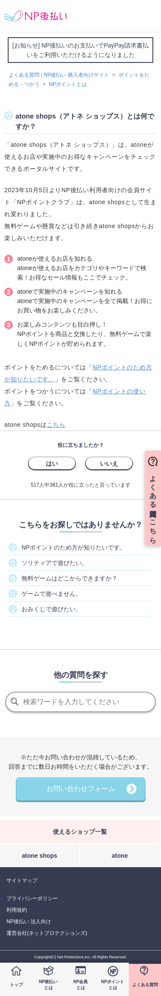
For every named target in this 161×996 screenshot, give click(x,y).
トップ (16, 984)
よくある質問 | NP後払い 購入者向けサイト (59, 75)
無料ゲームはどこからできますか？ (69, 578)
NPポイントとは (113, 984)
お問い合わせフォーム (80, 788)
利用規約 (16, 910)
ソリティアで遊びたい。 (54, 562)
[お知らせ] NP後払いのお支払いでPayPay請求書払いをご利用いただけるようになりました (80, 50)
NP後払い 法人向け (28, 922)
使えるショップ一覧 (80, 831)
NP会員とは (80, 984)
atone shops (39, 855)
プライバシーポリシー (32, 898)
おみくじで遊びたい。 (51, 609)
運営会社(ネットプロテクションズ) (46, 933)
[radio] (52, 463)
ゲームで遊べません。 (51, 593)
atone (120, 855)
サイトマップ (21, 880)
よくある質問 (145, 984)
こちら (56, 424)
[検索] (80, 702)
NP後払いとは (48, 984)
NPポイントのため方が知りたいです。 (73, 547)
